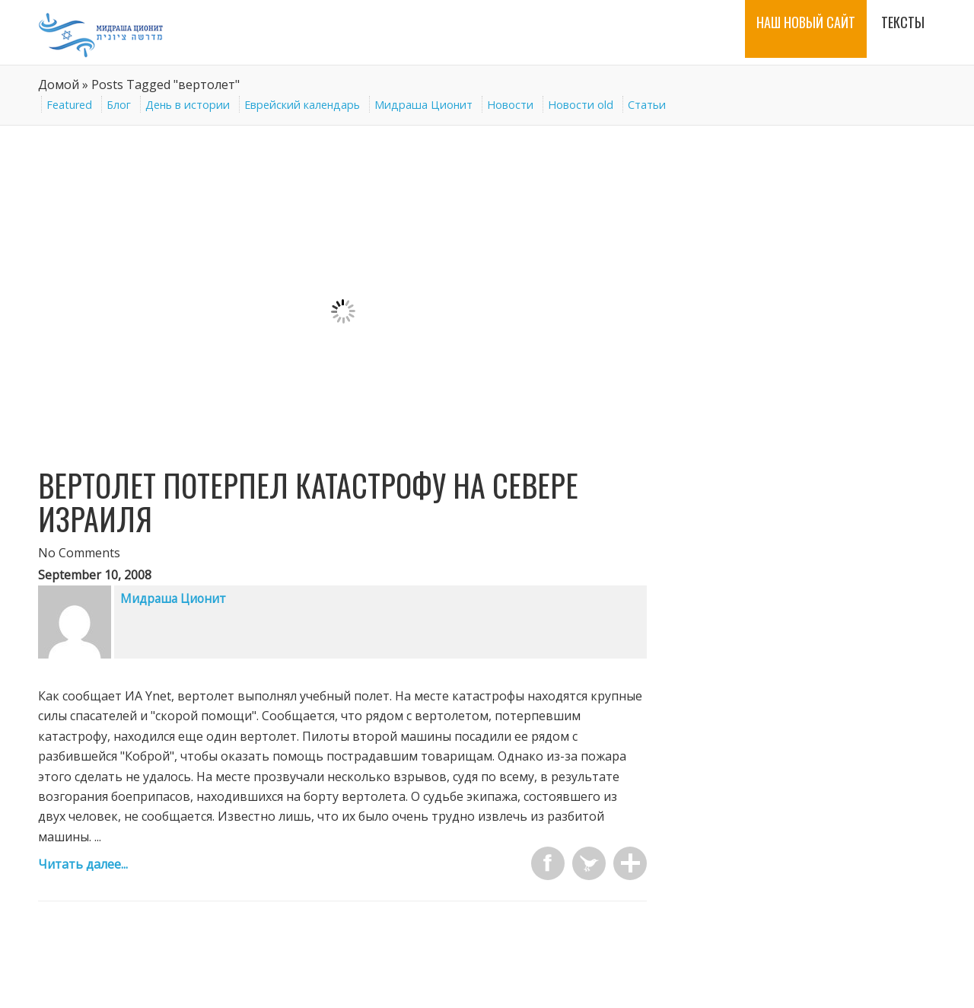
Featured (69, 104)
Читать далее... (83, 864)
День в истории (187, 104)
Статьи (647, 104)
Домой (58, 84)
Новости (510, 104)
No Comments (79, 552)
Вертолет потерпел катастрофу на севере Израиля (308, 501)
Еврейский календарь (302, 104)
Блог (119, 104)
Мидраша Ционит (423, 104)
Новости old (580, 104)
